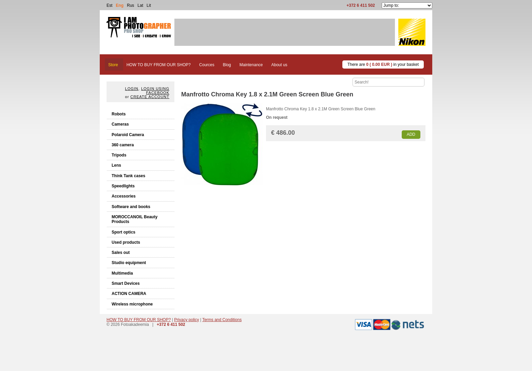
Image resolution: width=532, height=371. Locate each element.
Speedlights (123, 186)
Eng (120, 5)
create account (149, 97)
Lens (116, 165)
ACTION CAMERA (129, 293)
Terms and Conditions (222, 319)
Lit (149, 5)
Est (109, 5)
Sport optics (123, 232)
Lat (140, 5)
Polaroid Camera (128, 134)
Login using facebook (155, 91)
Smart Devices (126, 283)
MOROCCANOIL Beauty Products (134, 219)
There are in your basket (383, 64)
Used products (126, 242)
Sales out (121, 252)
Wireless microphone (132, 304)
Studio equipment (129, 262)
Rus (130, 5)
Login (131, 89)
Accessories (124, 196)
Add (411, 134)
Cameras (120, 124)
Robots (119, 114)
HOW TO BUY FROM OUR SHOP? (139, 319)
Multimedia (122, 273)
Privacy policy (186, 319)
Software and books (131, 206)
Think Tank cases (128, 175)
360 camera (123, 145)
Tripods (119, 155)
